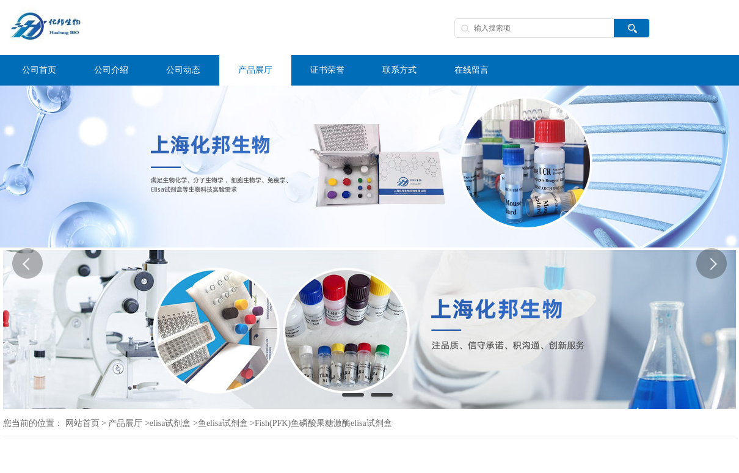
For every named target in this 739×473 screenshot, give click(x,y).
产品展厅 (125, 423)
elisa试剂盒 (170, 423)
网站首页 (82, 423)
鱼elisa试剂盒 (223, 423)
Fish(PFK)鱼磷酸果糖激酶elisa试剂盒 (323, 423)
